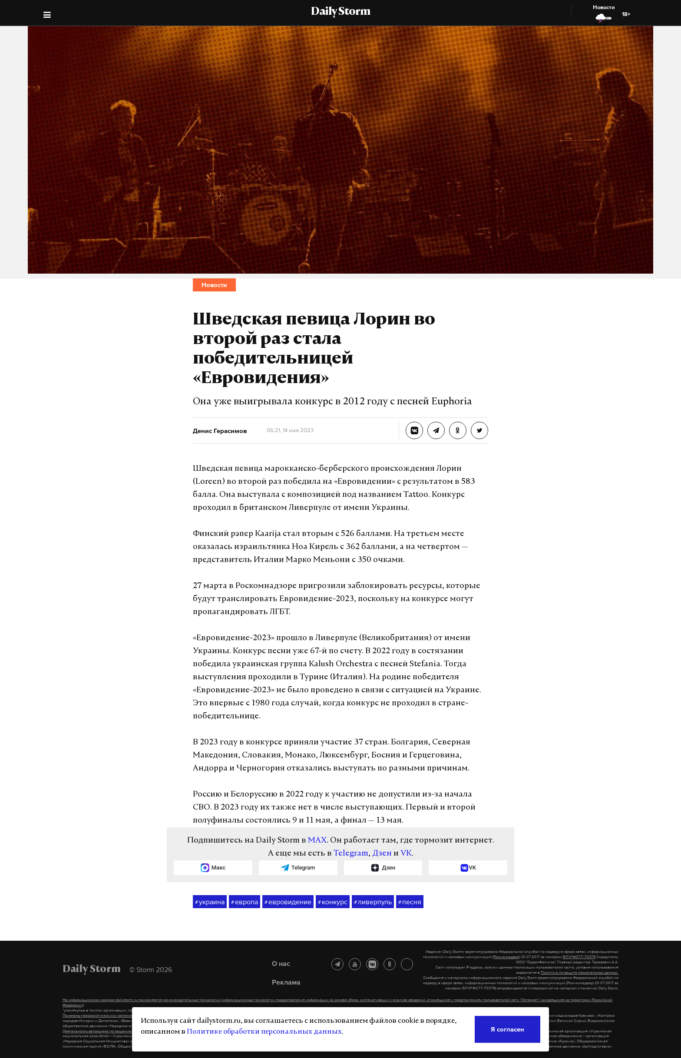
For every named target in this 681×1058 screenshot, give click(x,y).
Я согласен (507, 1029)
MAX (317, 840)
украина (210, 902)
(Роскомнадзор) (506, 957)
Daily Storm (340, 12)
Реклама (286, 982)
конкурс (332, 902)
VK (406, 854)
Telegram (351, 854)
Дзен (382, 854)
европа (244, 902)
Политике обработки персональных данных (264, 1031)
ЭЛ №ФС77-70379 (578, 957)
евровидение (287, 902)
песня (409, 902)
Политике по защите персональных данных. (579, 972)
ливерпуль (373, 902)
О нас (281, 963)
